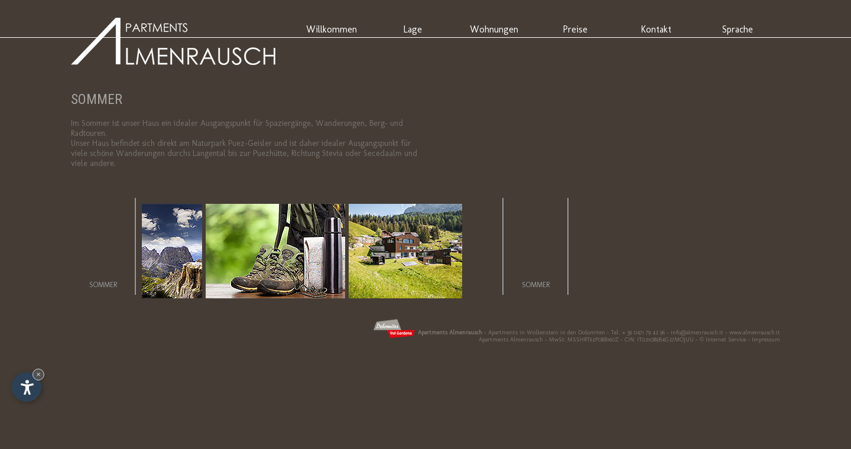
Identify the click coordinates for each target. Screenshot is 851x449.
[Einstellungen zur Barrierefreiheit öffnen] (26, 387)
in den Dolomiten (582, 332)
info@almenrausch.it (697, 332)
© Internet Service (723, 339)
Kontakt (656, 29)
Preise (575, 29)
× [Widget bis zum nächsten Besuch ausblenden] (38, 374)
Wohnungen (494, 29)
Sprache (737, 29)
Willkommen (331, 29)
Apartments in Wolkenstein (523, 332)
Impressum (766, 339)
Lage (412, 29)
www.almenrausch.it (754, 332)
